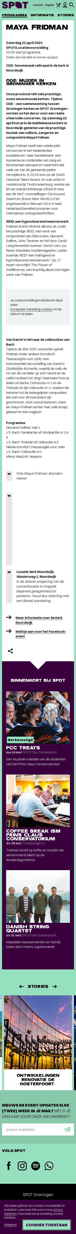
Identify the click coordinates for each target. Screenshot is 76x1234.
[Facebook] (8, 1166)
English (49, 4)
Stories (65, 15)
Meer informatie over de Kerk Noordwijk (39, 620)
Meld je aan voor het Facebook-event (41, 633)
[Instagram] (22, 1166)
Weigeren (10, 1225)
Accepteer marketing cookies (31, 309)
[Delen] (10, 651)
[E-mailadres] (38, 1129)
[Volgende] (55, 986)
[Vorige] (21, 986)
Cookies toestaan (46, 1224)
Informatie (42, 15)
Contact (38, 4)
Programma (14, 15)
